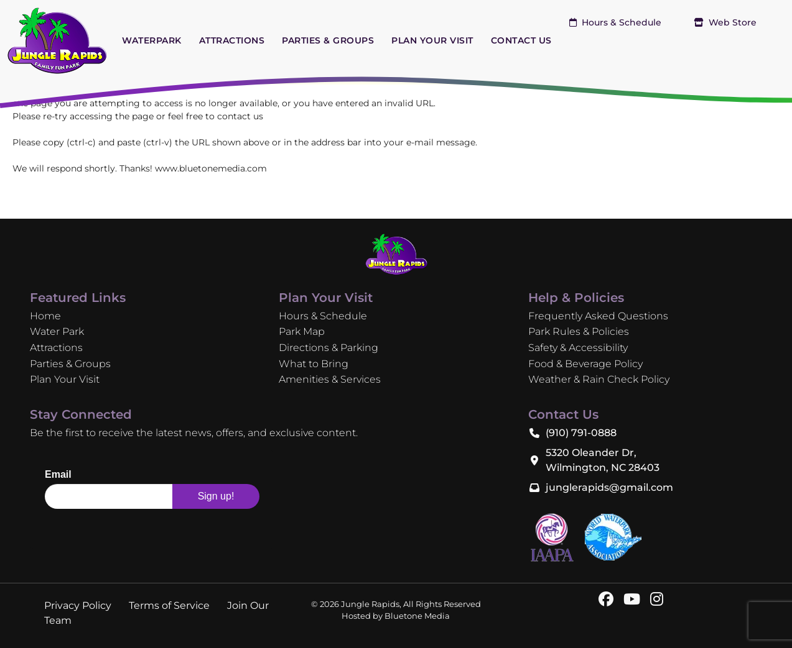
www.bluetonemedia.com (211, 168)
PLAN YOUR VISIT (432, 40)
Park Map (302, 331)
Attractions (56, 348)
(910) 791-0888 (581, 433)
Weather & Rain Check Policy (598, 379)
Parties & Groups (70, 364)
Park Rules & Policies (578, 331)
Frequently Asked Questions (598, 316)
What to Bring (313, 364)
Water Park (57, 331)
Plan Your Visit (65, 379)
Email (58, 475)
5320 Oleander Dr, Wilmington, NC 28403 (602, 460)
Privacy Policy (77, 605)
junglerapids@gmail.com (609, 487)
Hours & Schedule (615, 22)
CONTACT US (521, 40)
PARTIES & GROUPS (328, 40)
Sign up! (216, 496)
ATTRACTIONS (232, 40)
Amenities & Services (330, 379)
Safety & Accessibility (578, 348)
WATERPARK (152, 40)
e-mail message (440, 142)
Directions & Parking (328, 348)
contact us (240, 116)
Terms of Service (169, 605)
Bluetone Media (417, 616)
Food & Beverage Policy (585, 364)
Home (45, 316)
